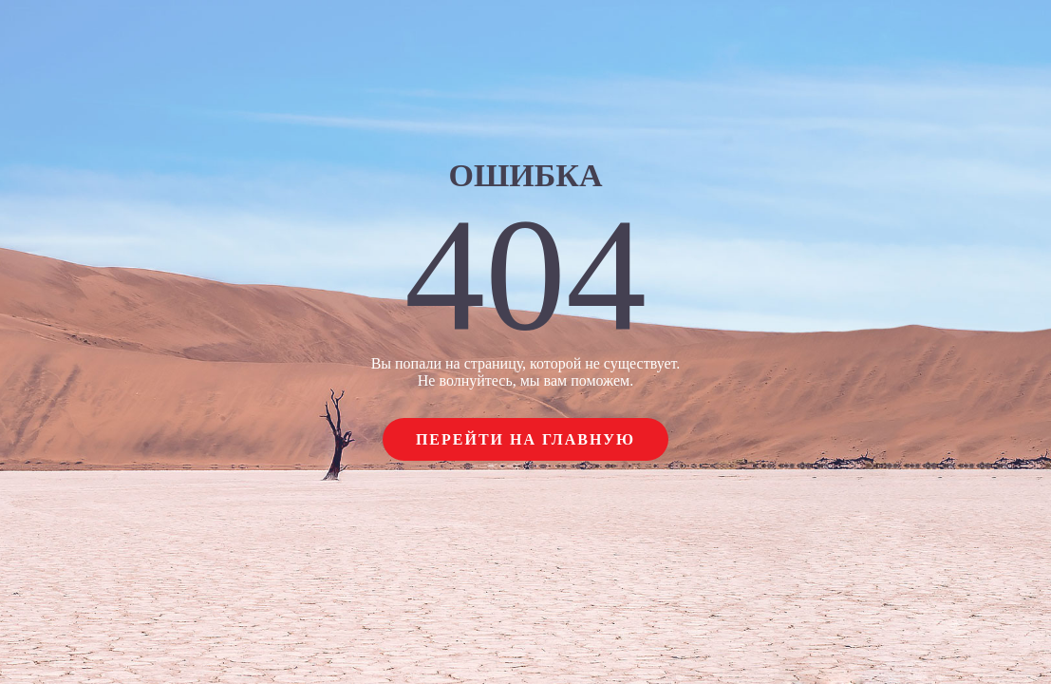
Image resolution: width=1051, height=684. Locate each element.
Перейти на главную (525, 439)
